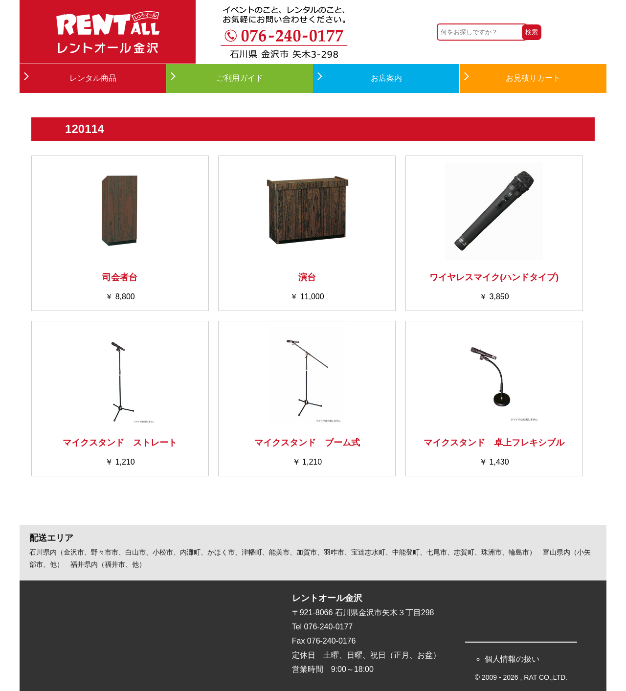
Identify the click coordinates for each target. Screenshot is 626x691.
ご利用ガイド (239, 78)
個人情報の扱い (512, 659)
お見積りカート (533, 78)
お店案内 (386, 78)
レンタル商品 (92, 78)
